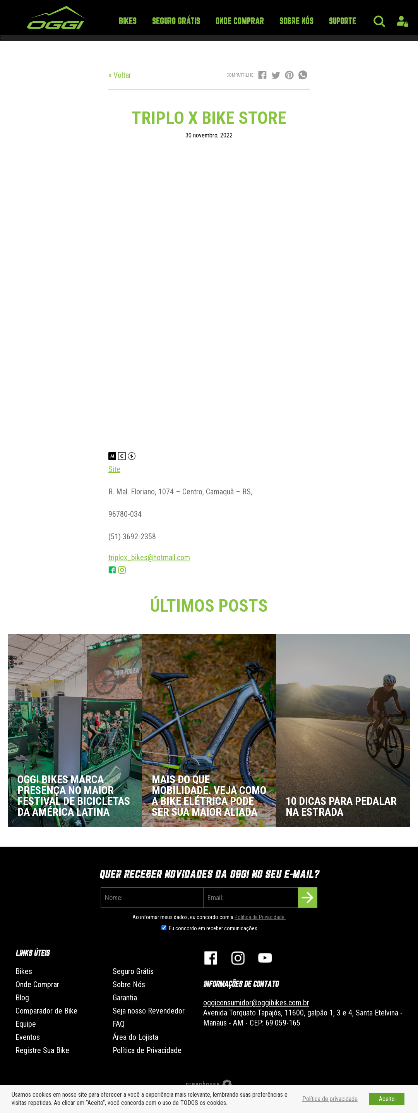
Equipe (25, 1024)
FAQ (119, 1024)
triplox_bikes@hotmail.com (149, 557)
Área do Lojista (135, 1037)
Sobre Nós (296, 21)
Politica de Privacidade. (260, 917)
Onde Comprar (240, 21)
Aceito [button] (387, 1099)
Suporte (342, 21)
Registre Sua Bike (42, 1050)
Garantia (125, 997)
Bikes (128, 21)
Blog (22, 997)
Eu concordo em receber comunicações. (214, 928)
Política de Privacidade (147, 1050)
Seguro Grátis (176, 21)
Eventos (27, 1037)
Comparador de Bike (46, 1010)
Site (114, 469)
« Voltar (119, 75)
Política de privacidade (330, 1099)
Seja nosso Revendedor (149, 1010)
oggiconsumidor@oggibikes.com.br (256, 1002)
